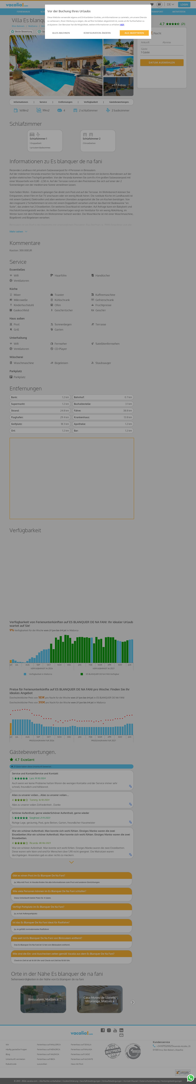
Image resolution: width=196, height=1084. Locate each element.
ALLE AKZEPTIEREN (134, 33)
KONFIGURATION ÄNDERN (97, 33)
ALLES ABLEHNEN (61, 33)
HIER (122, 24)
